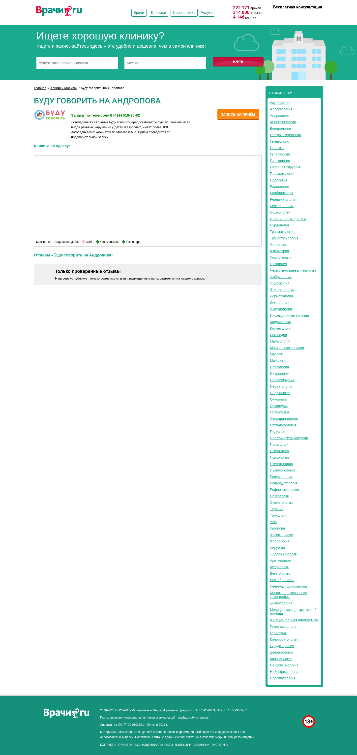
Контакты (108, 745)
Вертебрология (282, 580)
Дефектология (281, 652)
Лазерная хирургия (285, 167)
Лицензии (183, 745)
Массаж (276, 354)
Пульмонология (282, 470)
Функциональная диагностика (294, 620)
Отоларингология (284, 419)
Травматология (282, 232)
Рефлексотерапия (284, 490)
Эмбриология (281, 277)
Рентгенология (282, 206)
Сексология (279, 496)
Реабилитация (281, 193)
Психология (279, 457)
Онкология (278, 399)
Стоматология (281, 502)
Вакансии (201, 745)
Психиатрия (279, 451)
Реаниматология (283, 199)
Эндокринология (283, 554)
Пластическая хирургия (289, 438)
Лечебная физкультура (288, 586)
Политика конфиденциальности (145, 745)
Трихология (279, 515)
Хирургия (277, 548)
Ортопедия (279, 406)
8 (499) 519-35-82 (307, 14)
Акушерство (279, 103)
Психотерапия (281, 464)
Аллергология (281, 109)
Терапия (276, 509)
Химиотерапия (282, 257)
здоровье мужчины (285, 709)
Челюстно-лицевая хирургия (293, 270)
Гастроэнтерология (285, 135)
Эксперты (220, 745)
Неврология (279, 374)
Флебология (279, 541)
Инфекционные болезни (289, 315)
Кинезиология (281, 659)
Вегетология (280, 573)
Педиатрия (279, 432)
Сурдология (279, 225)
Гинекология (280, 161)
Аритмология (280, 561)
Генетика (277, 148)
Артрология (279, 567)
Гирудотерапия (282, 646)
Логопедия (278, 335)
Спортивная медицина (288, 219)
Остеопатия (279, 412)
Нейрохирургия (282, 380)
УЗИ (273, 522)
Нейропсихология (284, 665)
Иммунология (281, 309)
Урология (277, 528)
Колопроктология (284, 639)
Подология (278, 180)
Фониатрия (279, 245)
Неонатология (281, 386)
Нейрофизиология (284, 672)
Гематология (280, 141)
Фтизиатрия (279, 251)
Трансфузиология (284, 238)
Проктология (280, 444)
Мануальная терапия (287, 348)
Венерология (280, 128)
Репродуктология (284, 483)
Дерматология (281, 296)
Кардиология (280, 322)
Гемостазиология (284, 627)
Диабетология (281, 603)
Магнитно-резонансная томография (288, 595)
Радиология (279, 187)
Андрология (279, 116)
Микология (278, 361)
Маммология (280, 341)
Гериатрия (278, 633)
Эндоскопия (279, 283)
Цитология (278, 264)
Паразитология (282, 174)
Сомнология (280, 212)
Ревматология (281, 477)
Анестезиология (283, 122)
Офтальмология (283, 425)
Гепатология (280, 154)
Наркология (279, 367)
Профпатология (283, 678)
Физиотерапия (281, 535)
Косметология (281, 328)
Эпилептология (282, 290)
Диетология (279, 303)
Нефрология (280, 393)
